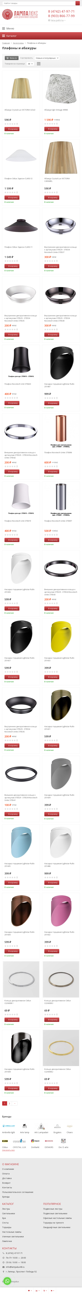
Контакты (7, 1187)
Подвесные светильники (55, 1213)
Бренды (6, 1196)
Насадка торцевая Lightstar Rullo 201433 (59, 659)
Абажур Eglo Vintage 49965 (56, 109)
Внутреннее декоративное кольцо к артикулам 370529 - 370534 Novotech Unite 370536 (20, 729)
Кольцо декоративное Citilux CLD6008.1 (17, 1001)
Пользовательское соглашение (17, 1192)
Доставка (7, 1178)
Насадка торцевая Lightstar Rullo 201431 (59, 727)
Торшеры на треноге (53, 1222)
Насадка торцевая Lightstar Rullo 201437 (19, 659)
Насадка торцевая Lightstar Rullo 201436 (19, 590)
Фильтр (12, 58)
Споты (5, 1222)
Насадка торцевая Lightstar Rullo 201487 (59, 385)
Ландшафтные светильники (56, 1227)
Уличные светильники (13, 1236)
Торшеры (6, 1227)
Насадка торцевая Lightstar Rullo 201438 (19, 1070)
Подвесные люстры (52, 1208)
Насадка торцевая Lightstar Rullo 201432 (59, 933)
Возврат (6, 1182)
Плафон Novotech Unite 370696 (58, 452)
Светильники (8, 1213)
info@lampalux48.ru (15, 1267)
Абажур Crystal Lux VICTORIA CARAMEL (57, 179)
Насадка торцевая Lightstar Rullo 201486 (59, 864)
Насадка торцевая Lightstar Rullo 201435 (19, 864)
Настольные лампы (11, 1232)
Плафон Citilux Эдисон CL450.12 (18, 178)
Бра (4, 1218)
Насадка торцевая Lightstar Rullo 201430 (19, 933)
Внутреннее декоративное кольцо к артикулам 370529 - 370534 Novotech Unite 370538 (60, 318)
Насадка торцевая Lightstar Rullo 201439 (59, 796)
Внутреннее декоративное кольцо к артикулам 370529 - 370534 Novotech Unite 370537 (60, 249)
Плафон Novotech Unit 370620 (17, 384)
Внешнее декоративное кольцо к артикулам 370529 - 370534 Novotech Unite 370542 (20, 455)
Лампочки (7, 1241)
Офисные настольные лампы (57, 1218)
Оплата (6, 1173)
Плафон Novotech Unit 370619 (17, 521)
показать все (8, 1150)
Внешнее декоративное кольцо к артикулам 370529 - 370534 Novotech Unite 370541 (20, 797)
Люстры (6, 1208)
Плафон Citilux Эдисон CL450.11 (18, 247)
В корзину (11, 129)
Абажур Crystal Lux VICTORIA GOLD (19, 109)
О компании (8, 1169)
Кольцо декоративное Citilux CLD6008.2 (57, 1070)
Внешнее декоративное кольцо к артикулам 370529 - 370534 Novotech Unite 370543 (60, 592)
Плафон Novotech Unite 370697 (58, 521)
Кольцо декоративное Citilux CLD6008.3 (57, 1001)
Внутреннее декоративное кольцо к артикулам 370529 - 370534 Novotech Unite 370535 (20, 318)
